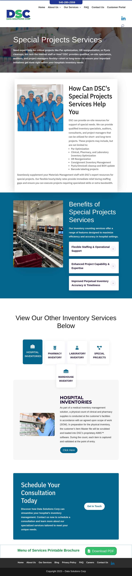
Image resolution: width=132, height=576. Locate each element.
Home (42, 7)
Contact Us (98, 7)
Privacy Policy (69, 563)
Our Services (71, 7)
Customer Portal (116, 7)
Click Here (69, 450)
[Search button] (122, 25)
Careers (90, 563)
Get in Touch (94, 506)
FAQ (86, 7)
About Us (53, 7)
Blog (57, 563)
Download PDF (103, 551)
